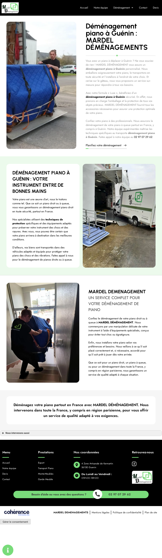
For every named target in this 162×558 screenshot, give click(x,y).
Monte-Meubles (45, 474)
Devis (156, 7)
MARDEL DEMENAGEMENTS (70, 512)
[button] (106, 145)
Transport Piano (45, 468)
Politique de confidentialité (127, 512)
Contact (143, 7)
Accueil (84, 7)
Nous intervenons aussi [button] (15, 433)
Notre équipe (101, 7)
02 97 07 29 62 (143, 137)
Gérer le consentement (15, 521)
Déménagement (123, 7)
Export (41, 463)
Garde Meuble (45, 479)
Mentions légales (100, 512)
